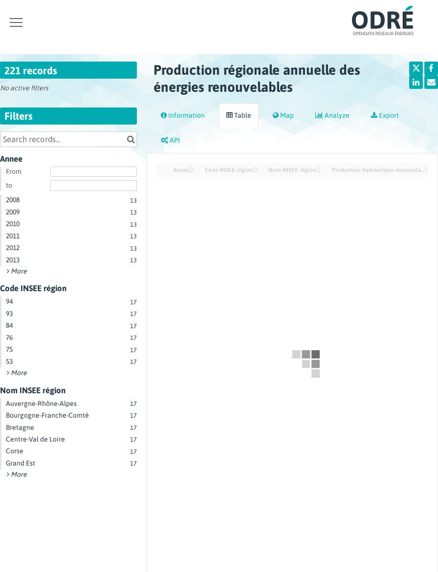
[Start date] (93, 172)
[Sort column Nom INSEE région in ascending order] (318, 167)
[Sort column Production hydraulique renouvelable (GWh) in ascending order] (427, 167)
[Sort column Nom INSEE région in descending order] (318, 170)
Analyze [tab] (332, 115)
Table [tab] (238, 115)
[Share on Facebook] (431, 68)
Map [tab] (283, 115)
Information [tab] (183, 115)
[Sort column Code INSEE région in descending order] (255, 170)
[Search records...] (68, 139)
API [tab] (170, 140)
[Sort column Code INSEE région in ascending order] (255, 167)
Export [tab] (385, 115)
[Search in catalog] (131, 139)
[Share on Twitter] (416, 68)
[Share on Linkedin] (416, 82)
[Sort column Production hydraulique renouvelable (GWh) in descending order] (427, 170)
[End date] (93, 185)
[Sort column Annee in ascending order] (191, 167)
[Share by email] (431, 82)
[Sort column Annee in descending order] (191, 170)
